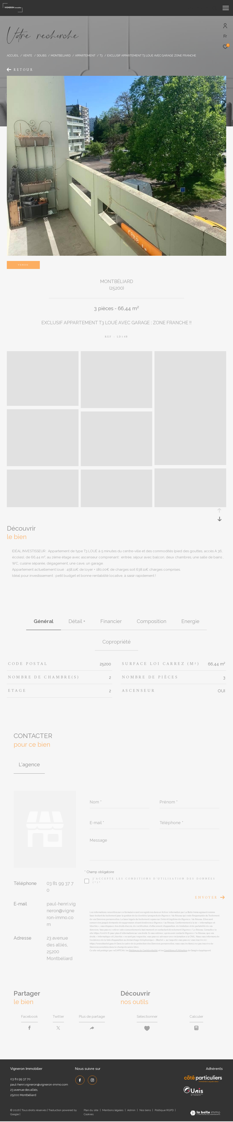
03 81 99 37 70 (20, 1079)
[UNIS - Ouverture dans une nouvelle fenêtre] (193, 1091)
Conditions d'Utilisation (175, 950)
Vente (27, 55)
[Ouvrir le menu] (225, 8)
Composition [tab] (151, 621)
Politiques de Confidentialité (143, 950)
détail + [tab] (76, 621)
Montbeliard (61, 55)
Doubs (41, 55)
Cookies (89, 1115)
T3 (101, 55)
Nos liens (145, 1110)
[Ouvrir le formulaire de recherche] (201, 8)
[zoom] (43, 404)
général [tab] (43, 621)
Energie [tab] (190, 621)
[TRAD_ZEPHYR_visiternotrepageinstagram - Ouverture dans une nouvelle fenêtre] (91, 1080)
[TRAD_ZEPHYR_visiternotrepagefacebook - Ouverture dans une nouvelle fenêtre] (79, 1080)
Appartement (85, 55)
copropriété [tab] (116, 642)
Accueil (13, 55)
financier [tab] (111, 621)
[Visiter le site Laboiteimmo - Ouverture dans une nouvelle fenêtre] (205, 1114)
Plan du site (91, 1110)
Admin (131, 1110)
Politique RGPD (164, 1110)
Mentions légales (113, 1110)
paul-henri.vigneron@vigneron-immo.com (39, 1085)
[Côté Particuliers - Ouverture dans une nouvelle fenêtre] (203, 1080)
